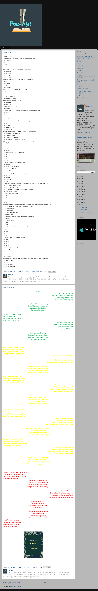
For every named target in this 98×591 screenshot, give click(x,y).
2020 (80, 194)
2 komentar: (34, 567)
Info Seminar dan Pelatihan (85, 54)
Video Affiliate (81, 97)
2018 (80, 199)
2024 (80, 183)
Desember (84, 207)
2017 (80, 202)
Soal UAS (80, 77)
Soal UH (79, 61)
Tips (78, 63)
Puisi (78, 84)
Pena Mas (6, 48)
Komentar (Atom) (15, 586)
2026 (80, 178)
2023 (80, 186)
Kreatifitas (80, 68)
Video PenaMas (81, 100)
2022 (80, 189)
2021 (80, 191)
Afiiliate (79, 95)
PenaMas (89, 106)
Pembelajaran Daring (85, 137)
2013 (80, 205)
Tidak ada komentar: (37, 271)
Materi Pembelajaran (83, 89)
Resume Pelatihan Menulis (85, 56)
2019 (80, 197)
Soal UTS (80, 65)
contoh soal (7, 52)
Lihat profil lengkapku (83, 132)
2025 (80, 181)
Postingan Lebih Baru (12, 582)
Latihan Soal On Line (83, 58)
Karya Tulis (80, 73)
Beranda (47, 582)
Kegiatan (79, 70)
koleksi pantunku (8, 287)
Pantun (79, 75)
